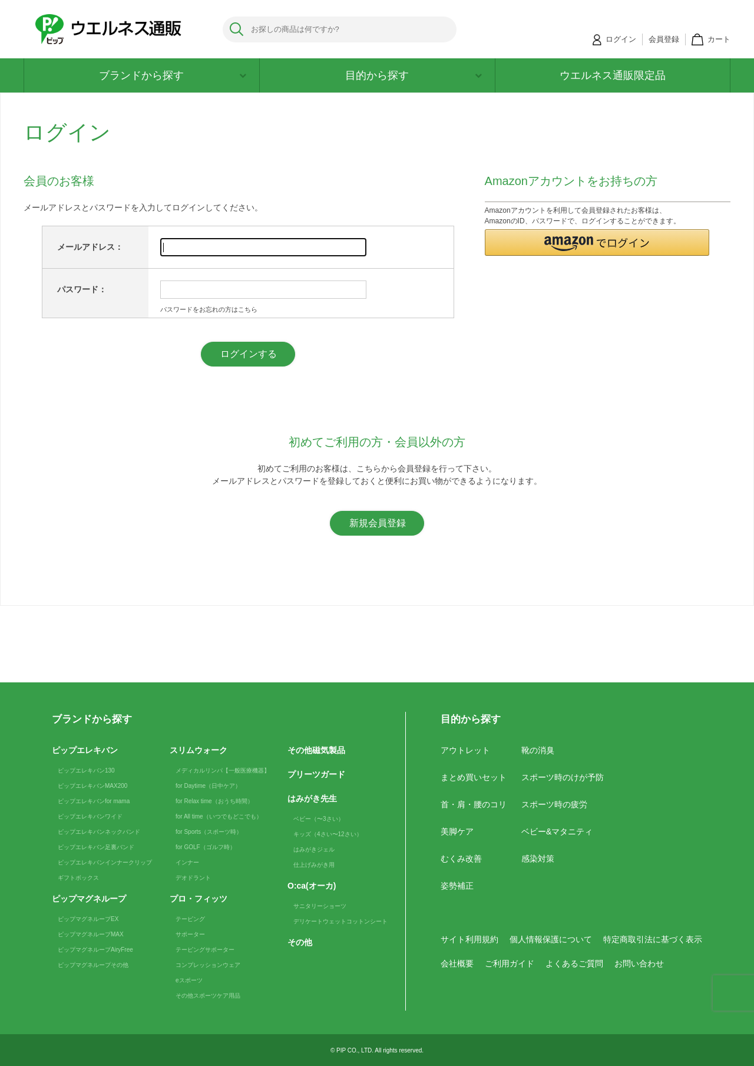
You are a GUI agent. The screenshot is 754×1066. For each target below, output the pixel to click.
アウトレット (465, 750)
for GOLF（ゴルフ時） (206, 847)
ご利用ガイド (509, 963)
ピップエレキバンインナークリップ (105, 862)
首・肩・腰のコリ (474, 804)
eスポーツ (189, 980)
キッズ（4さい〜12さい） (327, 834)
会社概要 (457, 963)
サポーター (190, 934)
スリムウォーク (198, 750)
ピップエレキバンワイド (90, 816)
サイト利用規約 (469, 939)
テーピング (190, 919)
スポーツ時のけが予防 (562, 777)
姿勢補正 (457, 885)
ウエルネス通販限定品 (613, 75)
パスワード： (82, 289)
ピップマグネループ (89, 898)
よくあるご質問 (574, 963)
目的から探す (413, 75)
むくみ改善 (461, 858)
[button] (597, 242)
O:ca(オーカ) (311, 885)
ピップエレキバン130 (86, 770)
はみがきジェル (314, 849)
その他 (299, 942)
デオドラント (193, 877)
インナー (187, 862)
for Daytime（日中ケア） (208, 786)
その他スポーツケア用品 (208, 995)
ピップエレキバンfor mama (94, 801)
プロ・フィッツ (198, 898)
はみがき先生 (312, 798)
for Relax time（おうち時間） (214, 801)
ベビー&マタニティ (557, 831)
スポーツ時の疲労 (554, 804)
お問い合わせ (639, 963)
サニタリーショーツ (319, 906)
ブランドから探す (172, 75)
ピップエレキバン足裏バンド (96, 847)
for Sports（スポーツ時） (209, 832)
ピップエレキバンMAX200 (92, 786)
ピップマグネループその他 (93, 965)
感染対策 (537, 858)
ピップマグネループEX (88, 919)
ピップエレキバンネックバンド (99, 832)
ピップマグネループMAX (91, 934)
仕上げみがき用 (314, 865)
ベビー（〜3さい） (318, 819)
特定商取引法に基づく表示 (652, 939)
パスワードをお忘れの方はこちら (208, 309)
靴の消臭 (537, 750)
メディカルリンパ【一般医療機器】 (223, 770)
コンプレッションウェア (208, 965)
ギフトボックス (78, 877)
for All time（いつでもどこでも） (219, 816)
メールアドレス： (90, 247)
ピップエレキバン (85, 750)
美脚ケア (457, 831)
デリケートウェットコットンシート (340, 921)
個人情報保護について (551, 939)
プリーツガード (316, 774)
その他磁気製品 (316, 750)
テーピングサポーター (205, 949)
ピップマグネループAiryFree (95, 949)
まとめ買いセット (474, 777)
